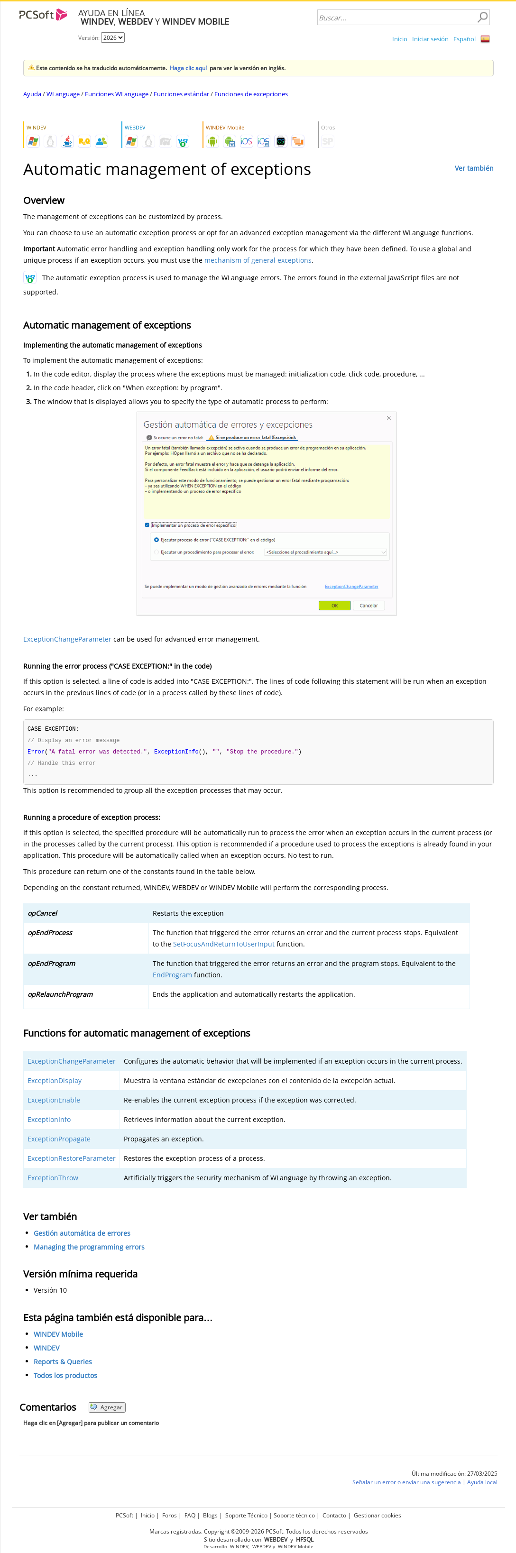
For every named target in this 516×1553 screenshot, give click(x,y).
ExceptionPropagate (59, 1141)
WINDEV (46, 1350)
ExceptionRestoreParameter (72, 1160)
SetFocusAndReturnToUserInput (224, 946)
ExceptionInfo (49, 1121)
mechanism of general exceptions (258, 260)
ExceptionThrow (53, 1180)
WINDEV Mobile (58, 1336)
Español (464, 39)
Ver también (474, 168)
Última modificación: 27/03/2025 (455, 1476)
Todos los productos (65, 1377)
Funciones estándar (181, 94)
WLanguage (63, 94)
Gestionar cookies (377, 1514)
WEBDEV (261, 1545)
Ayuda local (482, 1484)
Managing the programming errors (89, 1249)
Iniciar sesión (430, 39)
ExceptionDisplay (55, 1082)
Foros (169, 1514)
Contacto (334, 1514)
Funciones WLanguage (116, 94)
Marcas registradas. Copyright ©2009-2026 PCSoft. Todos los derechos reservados (258, 1530)
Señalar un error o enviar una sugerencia (406, 1484)
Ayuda (32, 94)
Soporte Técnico (246, 1514)
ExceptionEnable (54, 1102)
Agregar (106, 1410)
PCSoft (124, 1514)
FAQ (189, 1514)
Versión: (89, 38)
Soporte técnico (294, 1514)
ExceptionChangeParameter (67, 638)
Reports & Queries (63, 1364)
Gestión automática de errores (82, 1235)
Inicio (399, 39)
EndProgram (172, 977)
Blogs (210, 1514)
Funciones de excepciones (251, 94)
